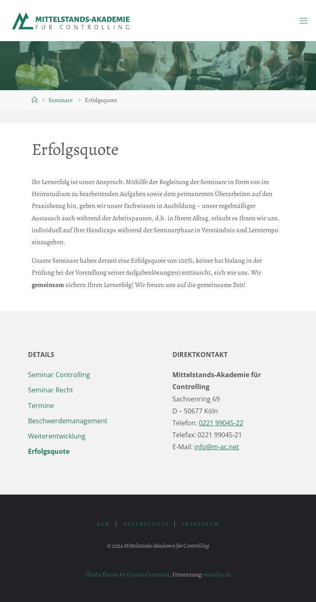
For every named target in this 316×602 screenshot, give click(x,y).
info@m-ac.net (216, 446)
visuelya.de (217, 574)
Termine (41, 405)
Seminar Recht (50, 389)
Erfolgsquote (49, 451)
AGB (103, 523)
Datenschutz (146, 523)
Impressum (200, 523)
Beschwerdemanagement (67, 420)
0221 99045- (221, 422)
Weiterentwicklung (57, 436)
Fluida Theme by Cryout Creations (127, 574)
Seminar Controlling (59, 374)
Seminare (61, 100)
